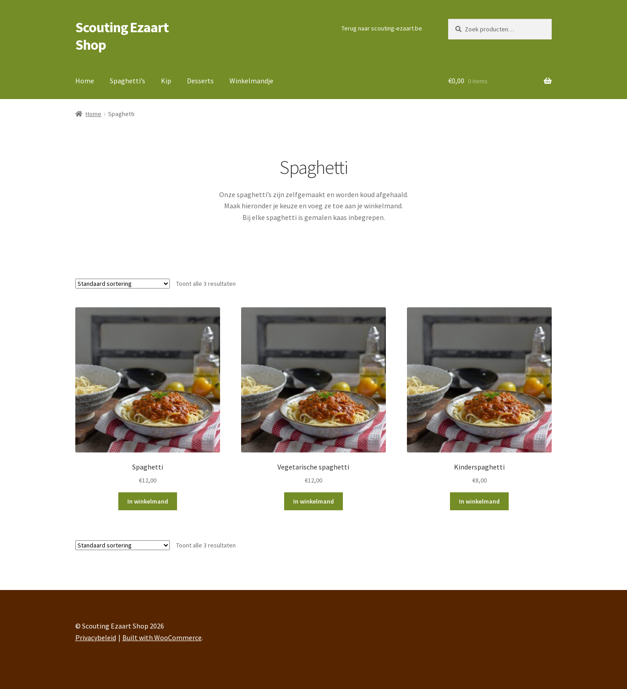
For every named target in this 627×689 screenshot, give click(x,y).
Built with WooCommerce (162, 637)
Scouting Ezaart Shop (122, 36)
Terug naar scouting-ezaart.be (382, 28)
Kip (166, 80)
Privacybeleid (95, 637)
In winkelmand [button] (147, 501)
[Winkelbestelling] (122, 284)
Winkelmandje (251, 80)
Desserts (200, 80)
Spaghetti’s (127, 80)
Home (84, 80)
